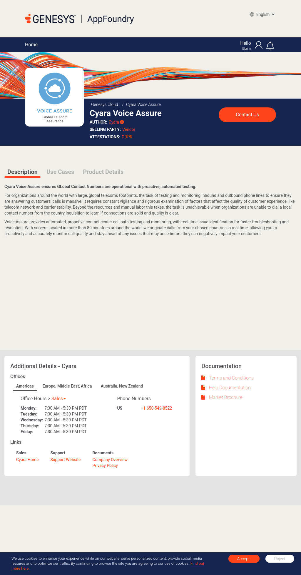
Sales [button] (58, 398)
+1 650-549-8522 (156, 408)
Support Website (65, 459)
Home (31, 44)
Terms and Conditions (227, 378)
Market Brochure (222, 397)
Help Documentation (226, 387)
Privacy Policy (105, 465)
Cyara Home (27, 459)
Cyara (116, 122)
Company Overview (110, 459)
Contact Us (247, 114)
